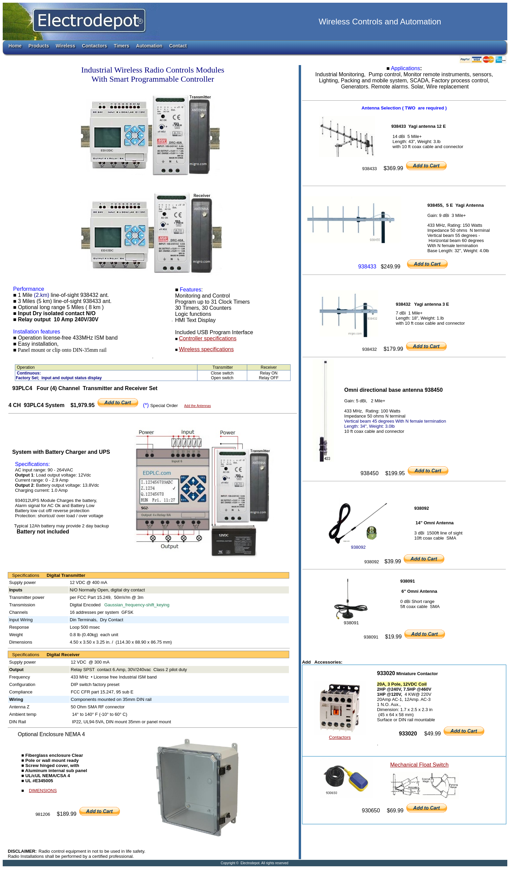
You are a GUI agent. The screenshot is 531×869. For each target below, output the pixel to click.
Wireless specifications (206, 349)
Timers (121, 45)
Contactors (94, 45)
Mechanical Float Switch (419, 765)
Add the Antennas (197, 406)
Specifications (27, 575)
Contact (178, 45)
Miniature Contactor (417, 673)
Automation (149, 45)
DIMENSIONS (43, 790)
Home (15, 45)
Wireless (65, 45)
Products (38, 45)
